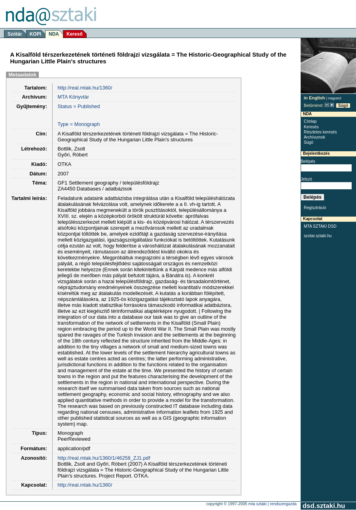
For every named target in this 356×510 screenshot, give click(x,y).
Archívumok (314, 137)
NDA (54, 34)
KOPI (35, 34)
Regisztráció (315, 208)
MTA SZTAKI (257, 504)
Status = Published (78, 106)
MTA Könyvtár (73, 97)
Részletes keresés (320, 132)
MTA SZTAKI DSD (320, 226)
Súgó (343, 105)
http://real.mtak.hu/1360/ (84, 88)
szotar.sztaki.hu (318, 236)
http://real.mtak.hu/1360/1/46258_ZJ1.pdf (103, 458)
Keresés (311, 127)
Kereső (74, 34)
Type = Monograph (78, 124)
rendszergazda (283, 504)
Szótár (15, 34)
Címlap (310, 121)
